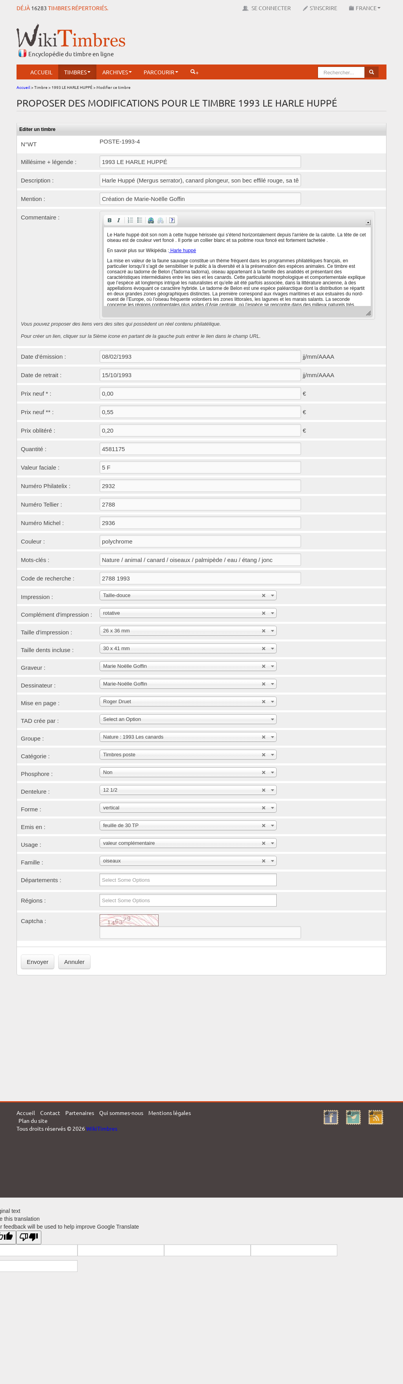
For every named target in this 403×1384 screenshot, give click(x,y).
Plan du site (33, 1120)
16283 (39, 7)
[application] (237, 265)
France (365, 7)
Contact (50, 1112)
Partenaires (79, 1112)
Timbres (77, 72)
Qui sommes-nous (121, 1112)
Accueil (41, 72)
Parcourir (161, 72)
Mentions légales (169, 1112)
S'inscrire (320, 7)
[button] (109, 220)
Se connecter (266, 7)
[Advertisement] (243, 41)
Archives (117, 72)
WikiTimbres (101, 1128)
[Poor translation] (28, 1237)
